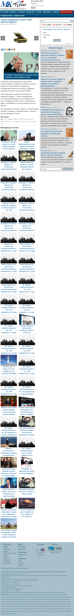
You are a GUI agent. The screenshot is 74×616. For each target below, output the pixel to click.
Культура (56, 12)
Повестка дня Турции (49, 51)
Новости (13, 12)
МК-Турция (5, 12)
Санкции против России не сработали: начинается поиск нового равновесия (52, 112)
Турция (34, 121)
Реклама (20, 564)
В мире (5, 551)
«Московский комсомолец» (45, 572)
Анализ (5, 556)
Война (15, 119)
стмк (2, 124)
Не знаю (47, 35)
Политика (21, 12)
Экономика (46, 12)
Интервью (6, 558)
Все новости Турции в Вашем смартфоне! (14, 568)
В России (6, 548)
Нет (45, 33)
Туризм (38, 12)
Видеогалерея (7, 563)
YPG (5, 119)
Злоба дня (6, 560)
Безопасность (66, 12)
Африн (10, 119)
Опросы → (69, 43)
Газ (19, 119)
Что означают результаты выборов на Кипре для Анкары (51, 133)
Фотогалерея (7, 561)
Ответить (57, 40)
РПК (7, 121)
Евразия (5, 546)
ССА (10, 121)
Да (45, 37)
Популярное (6, 549)
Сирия (29, 121)
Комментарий (46, 77)
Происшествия (7, 16)
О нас (19, 560)
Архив (20, 565)
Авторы (20, 556)
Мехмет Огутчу (46, 107)
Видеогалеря (22, 548)
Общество (30, 12)
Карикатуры (21, 549)
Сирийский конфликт (19, 121)
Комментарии (19, 16)
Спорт (5, 554)
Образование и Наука (9, 553)
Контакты (21, 562)
